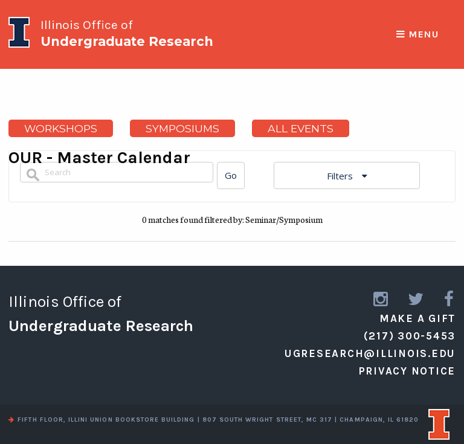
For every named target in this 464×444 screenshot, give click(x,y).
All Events (301, 128)
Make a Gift (417, 318)
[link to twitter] (416, 299)
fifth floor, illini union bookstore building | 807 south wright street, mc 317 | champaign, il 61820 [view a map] (213, 419)
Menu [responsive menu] (417, 34)
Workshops (60, 128)
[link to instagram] (381, 299)
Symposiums (182, 128)
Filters (341, 176)
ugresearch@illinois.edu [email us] (370, 353)
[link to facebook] (450, 299)
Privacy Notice (407, 371)
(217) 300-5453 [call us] (410, 336)
